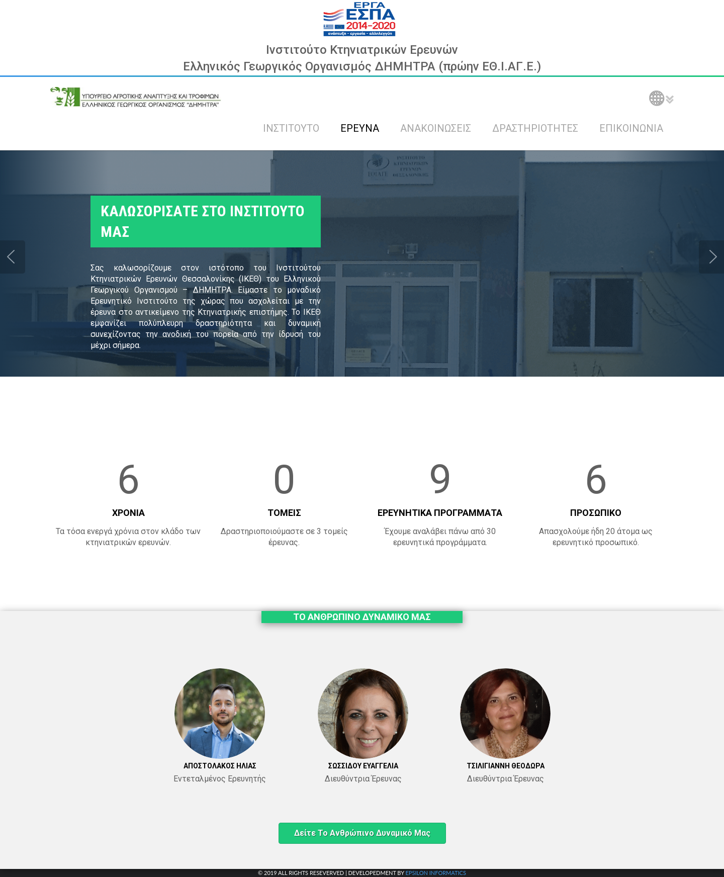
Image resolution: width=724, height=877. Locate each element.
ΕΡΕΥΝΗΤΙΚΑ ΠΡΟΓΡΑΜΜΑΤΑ (440, 512)
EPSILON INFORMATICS (435, 872)
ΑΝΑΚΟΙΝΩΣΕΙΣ (435, 128)
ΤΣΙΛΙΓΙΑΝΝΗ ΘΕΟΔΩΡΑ (506, 766)
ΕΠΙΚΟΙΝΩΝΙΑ (631, 128)
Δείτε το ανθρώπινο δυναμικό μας (362, 833)
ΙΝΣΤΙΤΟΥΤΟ (291, 128)
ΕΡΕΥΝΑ (359, 128)
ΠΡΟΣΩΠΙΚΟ (595, 512)
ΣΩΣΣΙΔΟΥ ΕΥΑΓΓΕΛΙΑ (363, 766)
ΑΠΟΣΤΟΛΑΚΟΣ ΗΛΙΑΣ (220, 766)
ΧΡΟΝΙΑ (128, 512)
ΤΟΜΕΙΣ (284, 512)
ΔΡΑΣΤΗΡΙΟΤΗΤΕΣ (535, 128)
